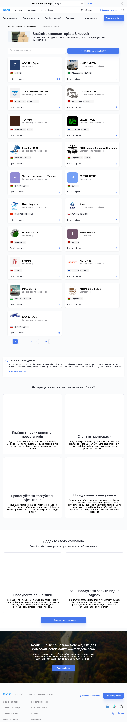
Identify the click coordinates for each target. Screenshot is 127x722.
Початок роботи (114, 18)
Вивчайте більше (19, 371)
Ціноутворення (90, 18)
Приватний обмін (39, 702)
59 (46, 342)
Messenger (36, 719)
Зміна (89, 3)
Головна (11, 26)
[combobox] (68, 3)
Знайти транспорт (31, 18)
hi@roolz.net (87, 10)
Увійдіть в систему (89, 696)
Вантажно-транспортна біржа (40, 10)
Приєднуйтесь (63, 668)
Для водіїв (19, 10)
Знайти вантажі (10, 18)
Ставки (34, 713)
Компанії (19, 26)
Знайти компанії (53, 18)
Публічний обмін (39, 707)
